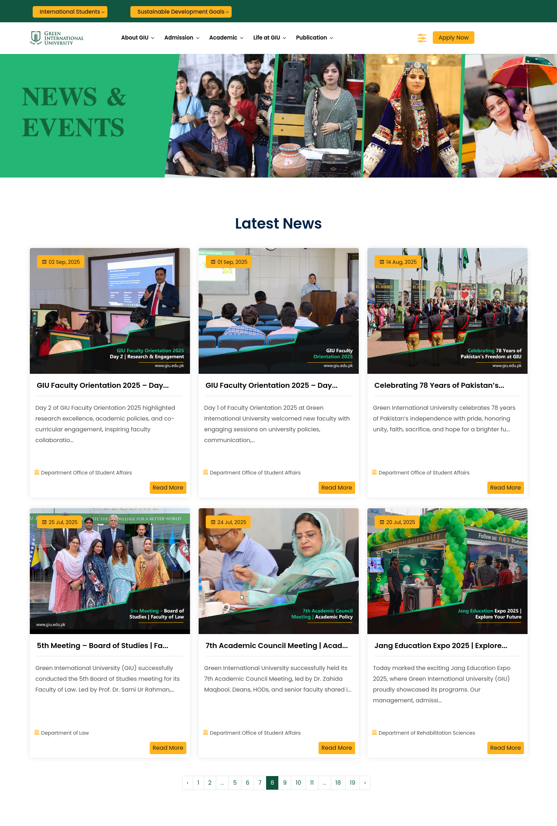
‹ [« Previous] (187, 783)
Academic (223, 37)
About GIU (135, 37)
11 (312, 783)
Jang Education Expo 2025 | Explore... (441, 646)
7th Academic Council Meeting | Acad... (277, 646)
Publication (311, 37)
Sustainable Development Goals (181, 11)
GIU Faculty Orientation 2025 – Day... (103, 385)
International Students (70, 11)
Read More (168, 487)
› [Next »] (365, 783)
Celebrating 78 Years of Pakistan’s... (439, 385)
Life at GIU (266, 37)
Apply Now (453, 37)
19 (352, 783)
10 (298, 783)
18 (338, 783)
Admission (179, 37)
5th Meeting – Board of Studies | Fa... (102, 646)
